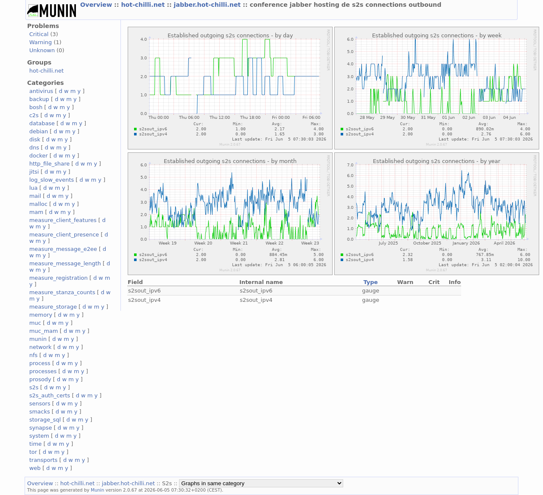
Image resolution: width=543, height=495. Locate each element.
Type (371, 282)
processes (43, 371)
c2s (34, 115)
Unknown (42, 50)
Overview (97, 4)
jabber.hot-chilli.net (208, 4)
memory (40, 315)
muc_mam (43, 331)
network (40, 347)
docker (38, 155)
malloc (38, 204)
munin (38, 339)
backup (39, 99)
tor (33, 452)
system (39, 436)
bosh (35, 107)
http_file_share (49, 163)
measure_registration (58, 278)
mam (36, 212)
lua (33, 188)
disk (34, 139)
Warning (40, 42)
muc (35, 323)
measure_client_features (63, 220)
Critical (38, 34)
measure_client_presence (64, 234)
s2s (34, 387)
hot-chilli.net (144, 4)
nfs (33, 355)
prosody (40, 379)
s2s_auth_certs (49, 395)
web (35, 468)
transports (43, 460)
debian (38, 131)
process (39, 363)
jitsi (34, 172)
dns (34, 147)
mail (35, 196)
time (35, 444)
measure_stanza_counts (62, 292)
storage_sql (45, 419)
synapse (40, 428)
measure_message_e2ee (63, 249)
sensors (39, 403)
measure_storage (53, 307)
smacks (39, 411)
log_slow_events (51, 180)
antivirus (41, 91)
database (42, 123)
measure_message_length (65, 263)
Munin (97, 489)
